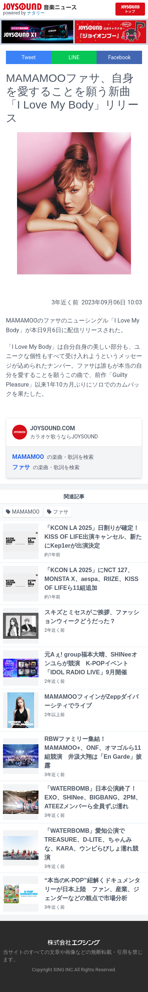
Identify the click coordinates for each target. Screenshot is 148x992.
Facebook (119, 57)
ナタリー (36, 13)
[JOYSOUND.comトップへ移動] (130, 9)
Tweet (28, 57)
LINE (73, 57)
